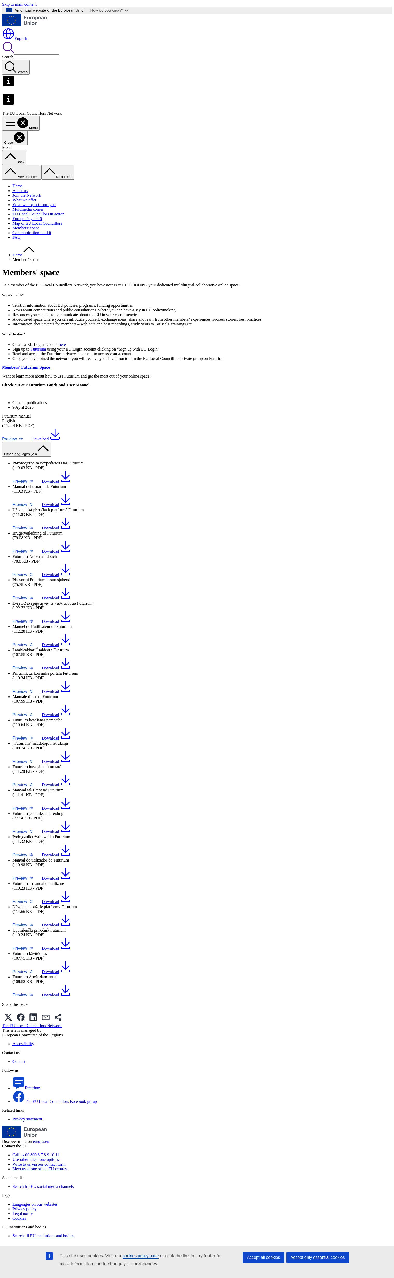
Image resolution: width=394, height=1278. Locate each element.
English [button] (14, 38)
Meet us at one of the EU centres (39, 1169)
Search (8, 57)
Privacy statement (27, 1119)
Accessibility (23, 1044)
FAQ (16, 237)
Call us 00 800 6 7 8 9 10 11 (35, 1155)
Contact (18, 1061)
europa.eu (41, 1141)
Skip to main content (19, 4)
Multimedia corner (28, 209)
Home (17, 186)
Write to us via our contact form (39, 1164)
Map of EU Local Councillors (37, 223)
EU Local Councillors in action (38, 214)
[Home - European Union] (24, 25)
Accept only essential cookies (318, 1257)
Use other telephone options (35, 1159)
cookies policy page (141, 1256)
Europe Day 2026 (27, 218)
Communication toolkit (31, 232)
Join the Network (26, 195)
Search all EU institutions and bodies (43, 1236)
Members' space (25, 228)
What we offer (24, 200)
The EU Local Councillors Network (32, 1025)
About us (20, 190)
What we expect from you (34, 204)
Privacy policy (24, 1209)
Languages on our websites (35, 1204)
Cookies (19, 1218)
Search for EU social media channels (43, 1186)
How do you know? (109, 10)
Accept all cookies (263, 1257)
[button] (12, 439)
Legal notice (22, 1213)
